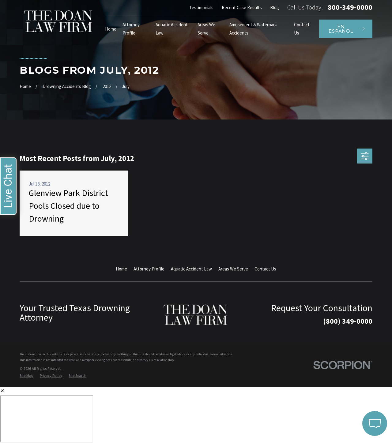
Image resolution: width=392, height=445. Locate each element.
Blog (274, 7)
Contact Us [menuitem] (302, 29)
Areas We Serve (233, 269)
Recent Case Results (242, 7)
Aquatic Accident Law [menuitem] (172, 29)
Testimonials (201, 7)
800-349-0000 (350, 7)
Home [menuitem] (110, 29)
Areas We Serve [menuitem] (206, 29)
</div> (46, 419)
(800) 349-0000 (347, 321)
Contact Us (265, 269)
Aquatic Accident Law (191, 269)
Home (121, 269)
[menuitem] (26, 375)
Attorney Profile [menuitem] (131, 29)
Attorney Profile (149, 269)
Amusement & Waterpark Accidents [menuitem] (253, 29)
